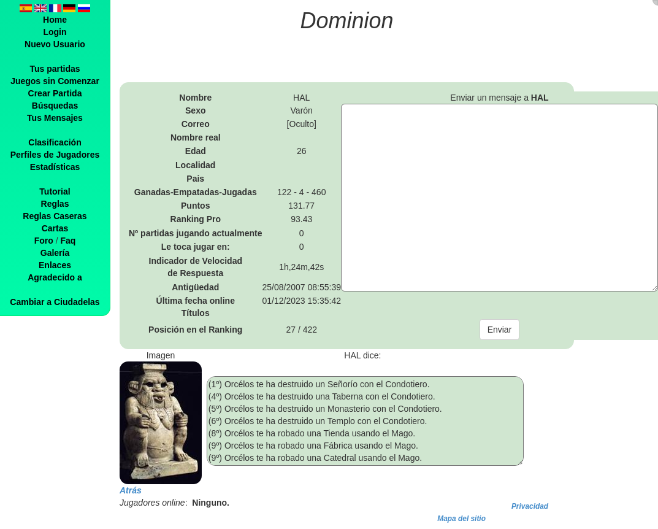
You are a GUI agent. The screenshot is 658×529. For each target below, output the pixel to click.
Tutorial (54, 191)
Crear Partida (55, 93)
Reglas (55, 204)
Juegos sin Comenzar (54, 81)
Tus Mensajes (55, 118)
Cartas (55, 228)
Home (55, 20)
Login (54, 32)
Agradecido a (55, 277)
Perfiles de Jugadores (55, 155)
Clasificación (54, 142)
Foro (43, 240)
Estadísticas (55, 167)
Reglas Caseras (54, 216)
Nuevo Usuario (55, 44)
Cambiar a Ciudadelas (54, 302)
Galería (54, 253)
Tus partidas (54, 69)
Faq (67, 240)
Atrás (131, 490)
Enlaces (55, 265)
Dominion (347, 20)
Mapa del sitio (461, 518)
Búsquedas (55, 105)
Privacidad (529, 506)
